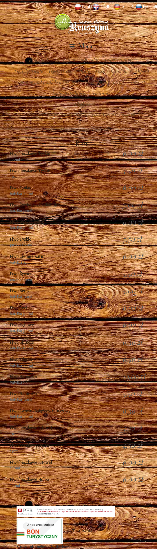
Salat (109, 60)
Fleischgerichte (28, 71)
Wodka (41, 114)
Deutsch (127, 6)
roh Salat (89, 60)
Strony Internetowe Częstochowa (44, 546)
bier (134, 114)
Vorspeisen (64, 60)
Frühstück (39, 60)
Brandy (54, 114)
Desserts (139, 82)
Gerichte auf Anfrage (105, 82)
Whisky (66, 114)
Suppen (127, 60)
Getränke (102, 93)
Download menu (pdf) (81, 129)
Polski (87, 6)
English (106, 6)
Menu (85, 46)
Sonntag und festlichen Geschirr (48, 82)
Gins (87, 114)
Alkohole (81, 104)
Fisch (100, 71)
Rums (77, 114)
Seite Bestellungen (70, 93)
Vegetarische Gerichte (69, 71)
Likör (96, 114)
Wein (31, 114)
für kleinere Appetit (130, 71)
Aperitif (108, 114)
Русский (150, 6)
